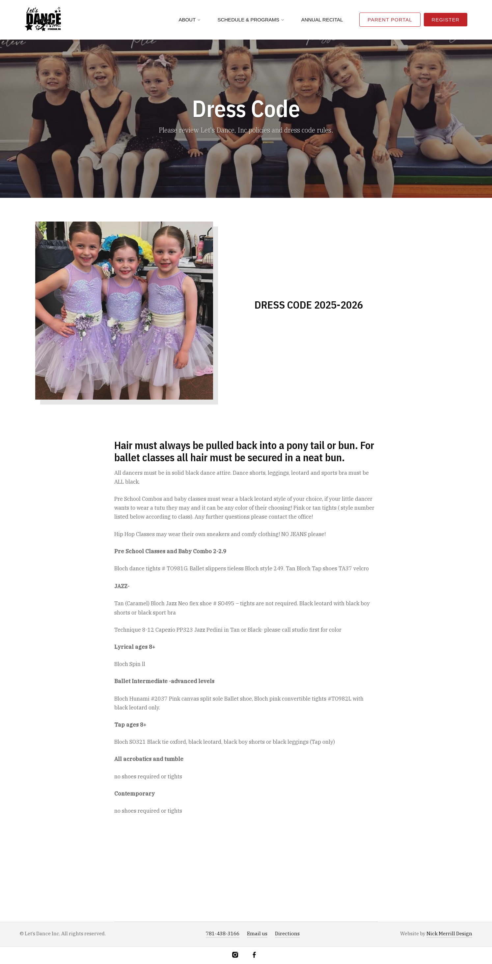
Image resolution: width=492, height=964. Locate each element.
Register (446, 19)
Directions (287, 933)
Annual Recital (322, 19)
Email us (257, 933)
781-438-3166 (222, 933)
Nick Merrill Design (449, 933)
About (189, 19)
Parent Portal (390, 19)
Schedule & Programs (250, 19)
